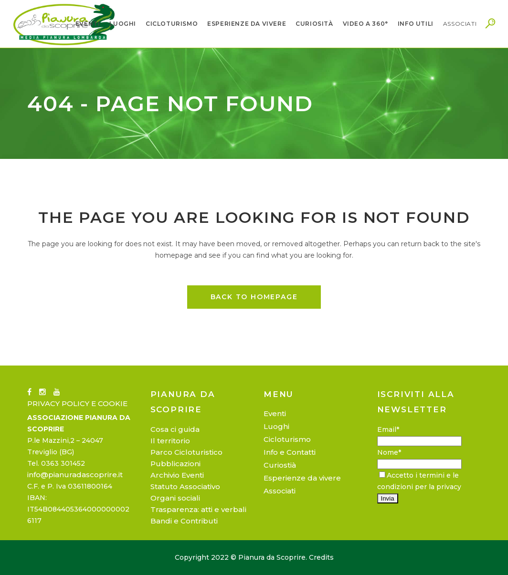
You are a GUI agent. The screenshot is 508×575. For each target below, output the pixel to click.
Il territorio (170, 440)
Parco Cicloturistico (186, 452)
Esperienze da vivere (302, 477)
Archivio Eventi (177, 475)
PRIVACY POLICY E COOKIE (77, 403)
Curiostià (280, 465)
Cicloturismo (287, 439)
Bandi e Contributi (184, 520)
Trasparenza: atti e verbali (198, 509)
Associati (280, 490)
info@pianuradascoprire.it (75, 474)
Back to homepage (254, 297)
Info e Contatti (290, 452)
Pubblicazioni (175, 463)
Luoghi (276, 426)
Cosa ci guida (175, 429)
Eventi (275, 413)
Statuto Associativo (185, 486)
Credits (321, 557)
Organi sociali (175, 497)
